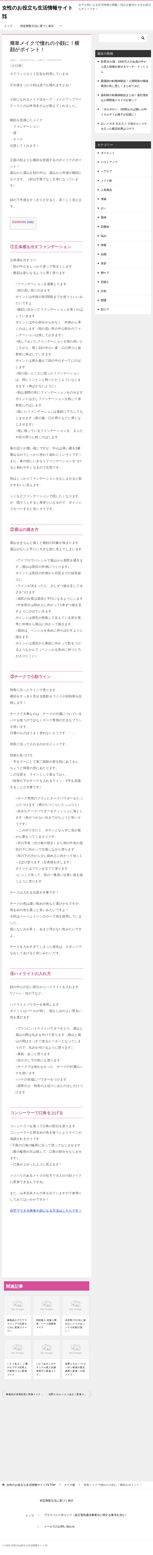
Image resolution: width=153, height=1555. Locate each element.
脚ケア (105, 272)
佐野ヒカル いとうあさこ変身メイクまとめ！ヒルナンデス (70, 1394)
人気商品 (106, 189)
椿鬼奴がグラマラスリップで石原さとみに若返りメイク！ (17, 1325)
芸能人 (105, 281)
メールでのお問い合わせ (59, 1526)
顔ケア (105, 309)
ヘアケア (106, 171)
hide (30, 221)
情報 (103, 245)
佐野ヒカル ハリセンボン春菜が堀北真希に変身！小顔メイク (75, 1369)
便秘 (103, 199)
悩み (103, 235)
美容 (103, 263)
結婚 (103, 254)
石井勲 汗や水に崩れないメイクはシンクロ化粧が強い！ (75, 1325)
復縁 (103, 217)
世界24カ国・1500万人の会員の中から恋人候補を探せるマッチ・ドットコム (124, 66)
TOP (31, 1484)
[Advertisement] (46, 1438)
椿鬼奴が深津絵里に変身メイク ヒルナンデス (26, 1394)
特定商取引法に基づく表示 (37, 26)
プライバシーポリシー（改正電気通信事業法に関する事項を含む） (86, 1515)
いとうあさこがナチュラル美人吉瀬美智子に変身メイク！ (46, 1369)
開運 (103, 300)
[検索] (123, 38)
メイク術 (16, 65)
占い (103, 208)
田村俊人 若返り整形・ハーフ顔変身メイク (46, 1324)
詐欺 (103, 291)
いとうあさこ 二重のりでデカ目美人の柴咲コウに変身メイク (17, 1369)
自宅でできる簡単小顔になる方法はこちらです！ (46, 1210)
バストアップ (109, 162)
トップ (8, 26)
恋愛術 (105, 226)
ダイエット (108, 153)
